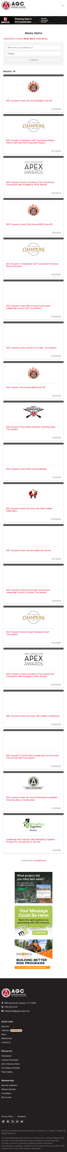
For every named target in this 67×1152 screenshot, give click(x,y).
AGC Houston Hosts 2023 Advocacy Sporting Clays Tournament (30, 428)
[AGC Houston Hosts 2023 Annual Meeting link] (33, 453)
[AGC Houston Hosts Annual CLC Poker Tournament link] (33, 332)
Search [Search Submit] (33, 60)
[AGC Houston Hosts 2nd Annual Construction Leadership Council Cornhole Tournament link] (33, 574)
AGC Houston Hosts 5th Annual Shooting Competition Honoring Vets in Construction (32, 798)
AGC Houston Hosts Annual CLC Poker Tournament (31, 347)
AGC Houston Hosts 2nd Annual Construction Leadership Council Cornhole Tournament (28, 591)
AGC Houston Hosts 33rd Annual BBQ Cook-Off (29, 100)
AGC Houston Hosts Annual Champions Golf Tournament (27, 633)
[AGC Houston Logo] (14, 5)
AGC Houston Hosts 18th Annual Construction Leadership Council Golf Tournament (28, 307)
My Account (6, 1097)
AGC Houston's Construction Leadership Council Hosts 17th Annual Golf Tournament (32, 756)
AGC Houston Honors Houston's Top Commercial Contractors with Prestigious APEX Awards (30, 183)
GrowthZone (40, 860)
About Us (5, 1026)
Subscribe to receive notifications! (25, 38)
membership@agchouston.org (15, 1011)
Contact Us (6, 1042)
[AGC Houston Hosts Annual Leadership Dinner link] (33, 535)
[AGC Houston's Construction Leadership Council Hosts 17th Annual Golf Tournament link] (33, 740)
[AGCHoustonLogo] (14, 992)
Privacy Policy (7, 1116)
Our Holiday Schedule (11, 1068)
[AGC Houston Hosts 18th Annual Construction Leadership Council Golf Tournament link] (33, 290)
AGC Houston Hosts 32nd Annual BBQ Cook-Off (29, 224)
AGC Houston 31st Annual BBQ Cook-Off (25, 387)
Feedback (21, 1116)
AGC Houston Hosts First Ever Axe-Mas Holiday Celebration (29, 509)
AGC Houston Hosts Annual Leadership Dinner (28, 550)
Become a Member (9, 1085)
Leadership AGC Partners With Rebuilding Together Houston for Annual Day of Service (30, 840)
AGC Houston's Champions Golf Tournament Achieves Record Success (32, 265)
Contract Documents (10, 1060)
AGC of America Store (11, 1064)
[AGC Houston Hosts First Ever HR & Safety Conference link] (33, 700)
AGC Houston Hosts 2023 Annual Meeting (26, 469)
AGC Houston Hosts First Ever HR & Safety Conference (32, 716)
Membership (7, 1038)
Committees (6, 1093)
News (4, 1034)
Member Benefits (9, 1089)
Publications (6, 1056)
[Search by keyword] (33, 47)
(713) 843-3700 (9, 1007)
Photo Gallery (7, 1072)
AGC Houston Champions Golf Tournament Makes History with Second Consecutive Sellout (30, 141)
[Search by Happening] (33, 53)
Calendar (12, 1030)
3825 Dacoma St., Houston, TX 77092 (19, 1003)
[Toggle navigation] (63, 5)
